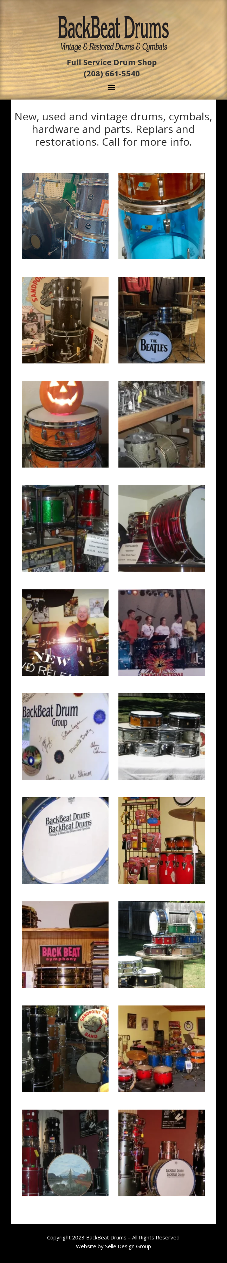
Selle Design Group (128, 1246)
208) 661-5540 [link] (113, 73)
